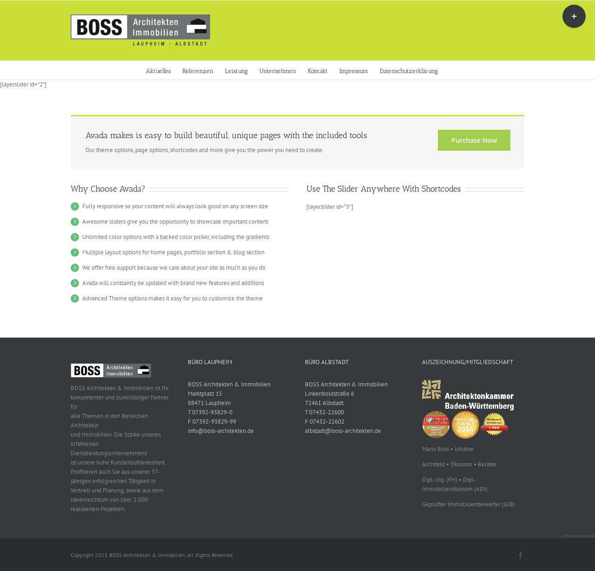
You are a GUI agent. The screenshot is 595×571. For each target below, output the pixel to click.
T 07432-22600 (322, 412)
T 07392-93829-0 (208, 412)
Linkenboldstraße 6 (327, 394)
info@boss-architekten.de (219, 431)
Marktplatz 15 (203, 394)
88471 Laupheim (207, 403)
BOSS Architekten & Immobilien (227, 384)
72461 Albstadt (322, 403)
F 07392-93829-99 (210, 421)
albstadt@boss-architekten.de (341, 431)
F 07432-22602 (323, 421)
